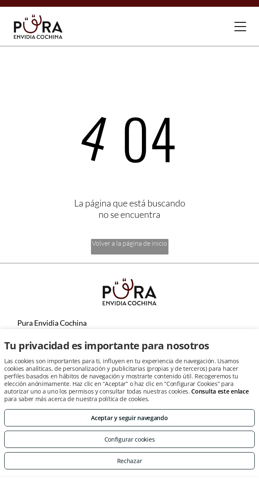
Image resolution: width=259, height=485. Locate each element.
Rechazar (129, 461)
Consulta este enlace (219, 391)
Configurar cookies (129, 439)
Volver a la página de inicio (129, 243)
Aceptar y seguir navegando (129, 418)
